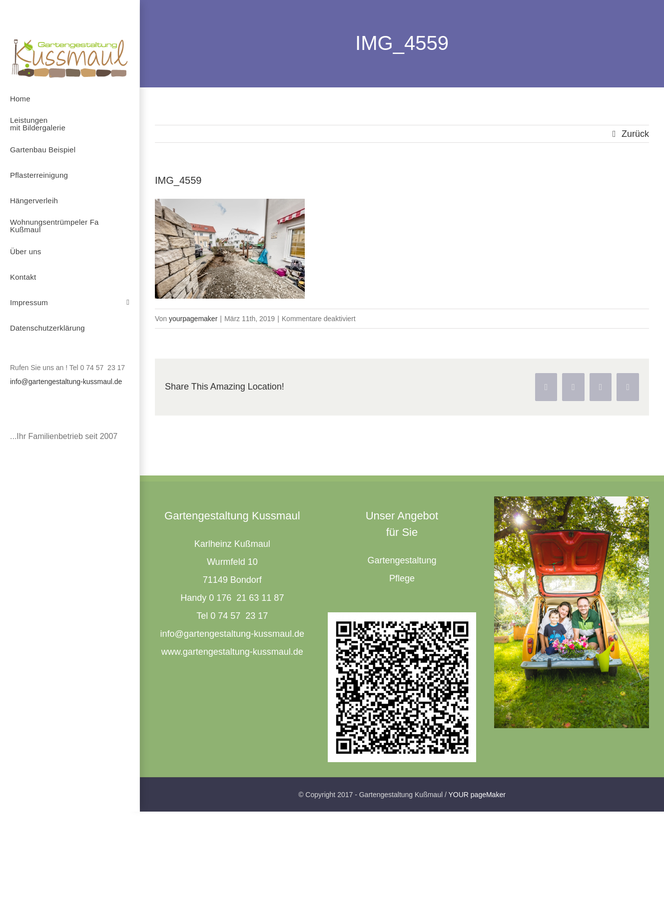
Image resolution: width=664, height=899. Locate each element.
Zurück (635, 134)
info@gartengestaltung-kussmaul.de (66, 382)
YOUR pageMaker (476, 795)
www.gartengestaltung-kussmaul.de (232, 652)
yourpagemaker (193, 319)
